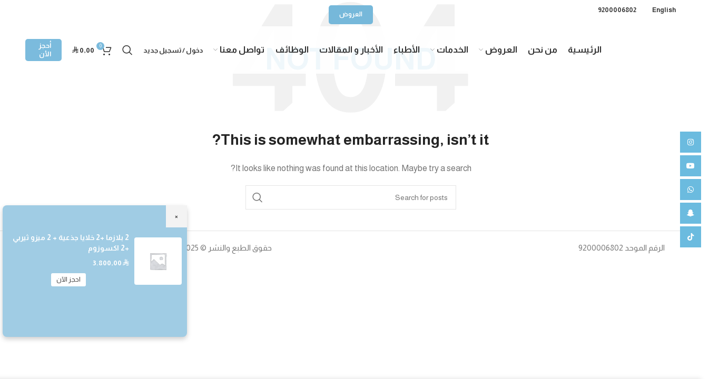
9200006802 (617, 10)
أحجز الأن (44, 50)
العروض (350, 14)
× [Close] (176, 216)
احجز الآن (68, 279)
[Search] (127, 50)
